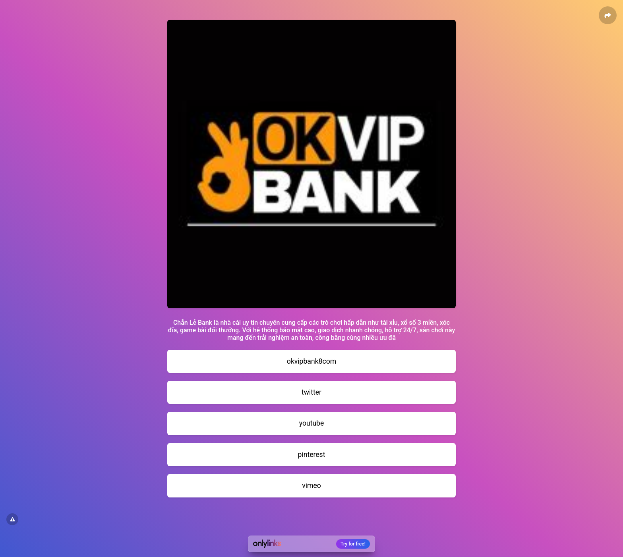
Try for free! (353, 544)
